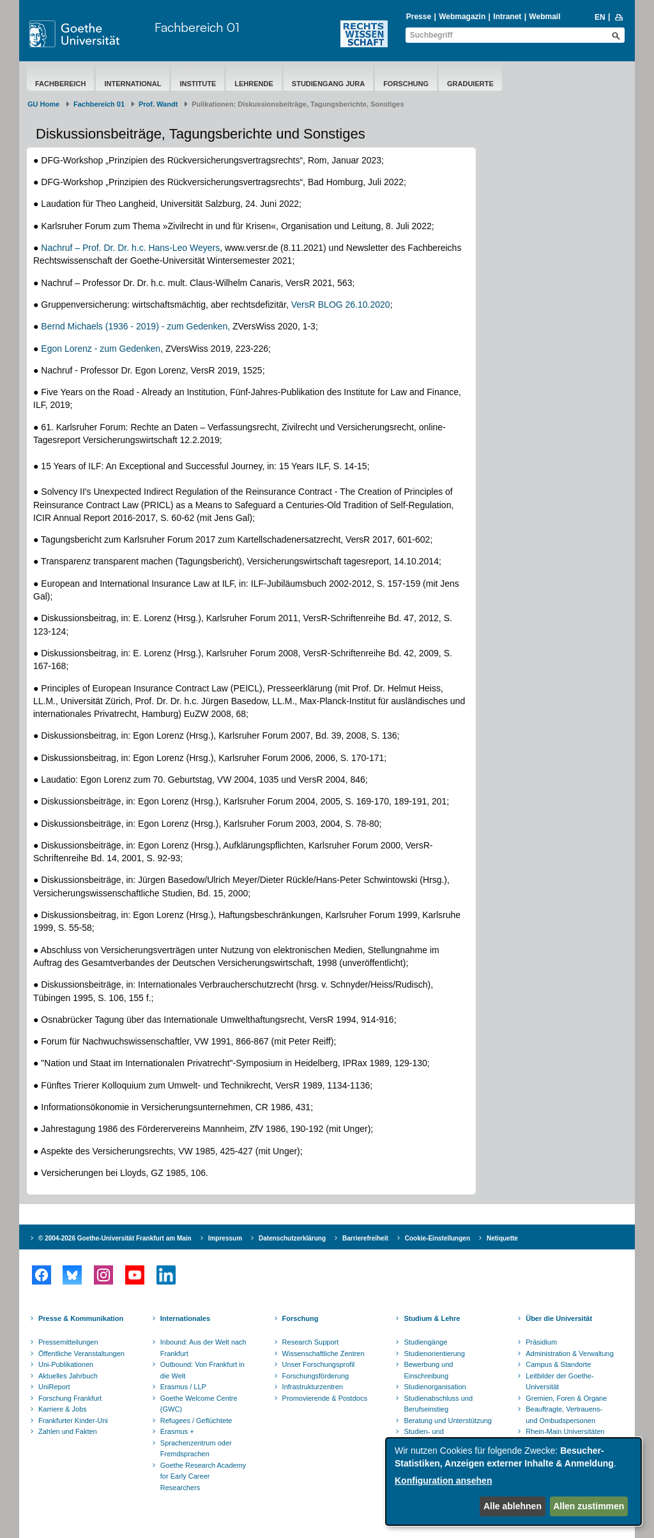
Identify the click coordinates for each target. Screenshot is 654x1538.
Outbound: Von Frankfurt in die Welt (202, 1370)
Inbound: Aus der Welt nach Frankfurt (203, 1347)
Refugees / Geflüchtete (196, 1420)
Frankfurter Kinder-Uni (73, 1420)
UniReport (54, 1387)
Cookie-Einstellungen (437, 1238)
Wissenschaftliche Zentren (323, 1353)
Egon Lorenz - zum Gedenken (100, 348)
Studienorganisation (435, 1387)
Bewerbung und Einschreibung (428, 1370)
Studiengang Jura (328, 83)
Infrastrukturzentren (312, 1387)
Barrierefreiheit (365, 1238)
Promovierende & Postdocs (324, 1398)
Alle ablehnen (512, 1506)
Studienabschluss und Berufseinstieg (438, 1404)
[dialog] (513, 1481)
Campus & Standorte (558, 1364)
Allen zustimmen (588, 1506)
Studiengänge (425, 1342)
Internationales (185, 1318)
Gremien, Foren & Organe (566, 1398)
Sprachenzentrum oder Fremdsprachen (196, 1448)
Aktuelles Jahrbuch (68, 1376)
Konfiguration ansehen (443, 1480)
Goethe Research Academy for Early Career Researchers (203, 1476)
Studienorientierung (434, 1353)
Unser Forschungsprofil (318, 1364)
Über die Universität (559, 1318)
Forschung (406, 83)
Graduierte (470, 83)
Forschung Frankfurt (70, 1398)
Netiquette (502, 1238)
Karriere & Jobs (62, 1409)
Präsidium (541, 1342)
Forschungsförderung (315, 1376)
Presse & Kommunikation (80, 1318)
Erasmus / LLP (183, 1387)
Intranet (507, 16)
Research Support (310, 1342)
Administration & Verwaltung (570, 1353)
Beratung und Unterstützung (448, 1420)
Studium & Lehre (432, 1318)
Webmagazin (462, 16)
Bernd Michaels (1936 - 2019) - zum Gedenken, (134, 326)
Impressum (225, 1238)
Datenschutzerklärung (292, 1238)
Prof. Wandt (158, 104)
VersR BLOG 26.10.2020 (340, 304)
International (132, 83)
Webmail (544, 16)
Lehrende (253, 83)
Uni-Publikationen (65, 1364)
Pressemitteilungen (68, 1342)
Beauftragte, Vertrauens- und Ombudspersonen (564, 1414)
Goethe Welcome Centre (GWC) (199, 1404)
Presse (418, 16)
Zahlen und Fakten (67, 1431)
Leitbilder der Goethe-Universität (559, 1381)
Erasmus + (177, 1431)
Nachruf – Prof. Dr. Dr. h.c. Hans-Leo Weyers (130, 248)
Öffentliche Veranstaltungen (81, 1353)
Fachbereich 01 (197, 27)
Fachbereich (60, 83)
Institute (197, 83)
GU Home (43, 104)
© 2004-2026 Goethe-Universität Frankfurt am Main (115, 1238)
